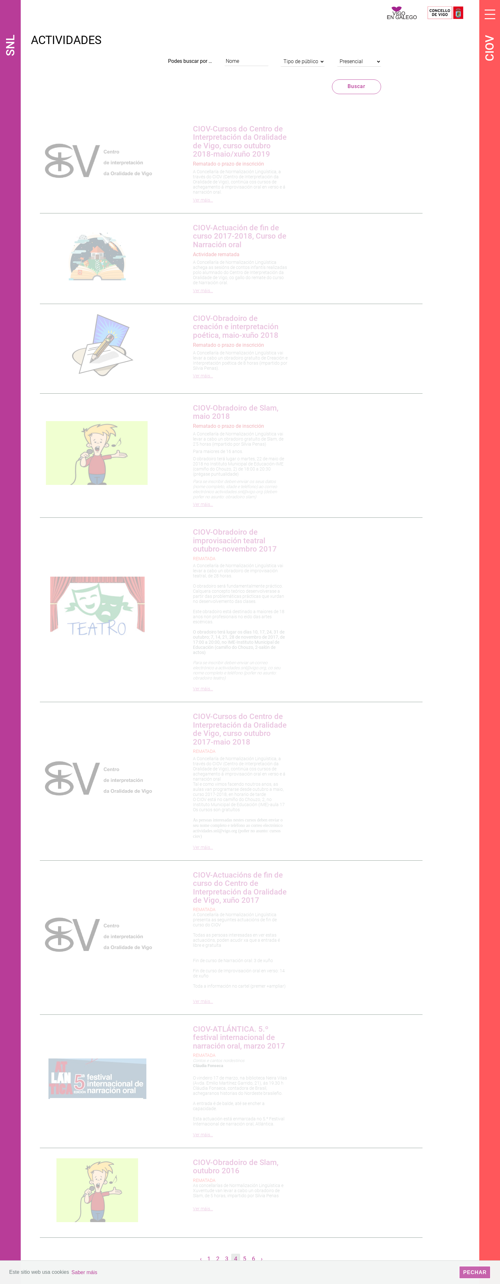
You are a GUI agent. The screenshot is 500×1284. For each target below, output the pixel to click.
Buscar (356, 86)
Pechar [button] (475, 1272)
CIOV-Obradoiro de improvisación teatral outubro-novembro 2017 (235, 540)
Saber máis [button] (84, 1272)
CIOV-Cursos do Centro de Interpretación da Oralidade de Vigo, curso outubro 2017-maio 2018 (240, 729)
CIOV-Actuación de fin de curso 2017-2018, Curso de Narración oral (239, 236)
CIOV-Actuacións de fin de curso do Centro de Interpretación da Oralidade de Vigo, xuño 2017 (240, 888)
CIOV (489, 48)
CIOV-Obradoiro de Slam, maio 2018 (235, 411)
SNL (10, 45)
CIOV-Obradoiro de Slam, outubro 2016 (235, 1166)
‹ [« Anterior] (201, 1258)
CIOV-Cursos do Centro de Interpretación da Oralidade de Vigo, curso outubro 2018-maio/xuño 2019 (240, 141)
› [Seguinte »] (261, 1258)
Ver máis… (203, 200)
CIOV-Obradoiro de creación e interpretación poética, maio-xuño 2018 (235, 327)
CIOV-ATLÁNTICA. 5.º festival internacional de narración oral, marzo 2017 (239, 1037)
